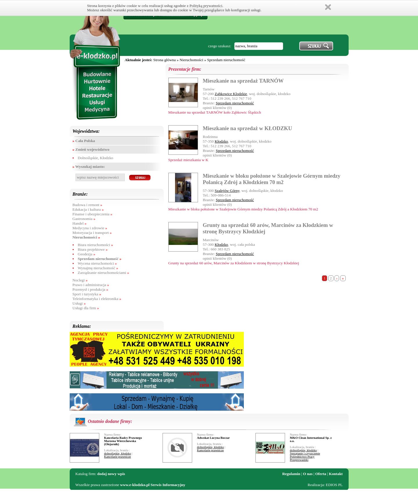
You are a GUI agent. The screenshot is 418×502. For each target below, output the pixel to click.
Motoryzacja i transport (92, 232)
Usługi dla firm (86, 308)
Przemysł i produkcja (90, 289)
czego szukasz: (219, 46)
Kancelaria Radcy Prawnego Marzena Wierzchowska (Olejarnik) (123, 441)
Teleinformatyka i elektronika (97, 299)
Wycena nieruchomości (97, 263)
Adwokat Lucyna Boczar (213, 437)
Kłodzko (221, 141)
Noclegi (80, 280)
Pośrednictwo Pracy (302, 456)
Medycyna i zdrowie (90, 228)
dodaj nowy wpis (111, 474)
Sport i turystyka (87, 294)
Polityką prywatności (206, 5)
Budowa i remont (87, 205)
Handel (80, 223)
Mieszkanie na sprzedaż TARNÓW (243, 81)
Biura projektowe (93, 249)
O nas (308, 474)
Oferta (320, 474)
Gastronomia (84, 219)
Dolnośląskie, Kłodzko (95, 158)
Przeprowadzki (299, 459)
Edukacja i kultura (88, 209)
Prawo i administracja (91, 285)
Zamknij (328, 7)
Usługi (79, 303)
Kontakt (336, 474)
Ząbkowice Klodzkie (231, 94)
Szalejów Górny (227, 190)
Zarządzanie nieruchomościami (103, 272)
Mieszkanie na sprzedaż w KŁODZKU (247, 128)
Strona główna (164, 60)
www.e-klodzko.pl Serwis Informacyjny (152, 485)
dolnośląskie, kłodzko (117, 453)
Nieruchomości (191, 60)
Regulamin (291, 474)
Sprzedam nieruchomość (226, 60)
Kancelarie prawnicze (117, 456)
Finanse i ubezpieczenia (92, 214)
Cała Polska (84, 141)
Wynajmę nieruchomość (98, 268)
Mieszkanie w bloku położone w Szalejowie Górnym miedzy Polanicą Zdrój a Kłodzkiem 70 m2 (271, 179)
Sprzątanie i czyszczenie (305, 453)
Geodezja (86, 254)
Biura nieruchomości (95, 245)
